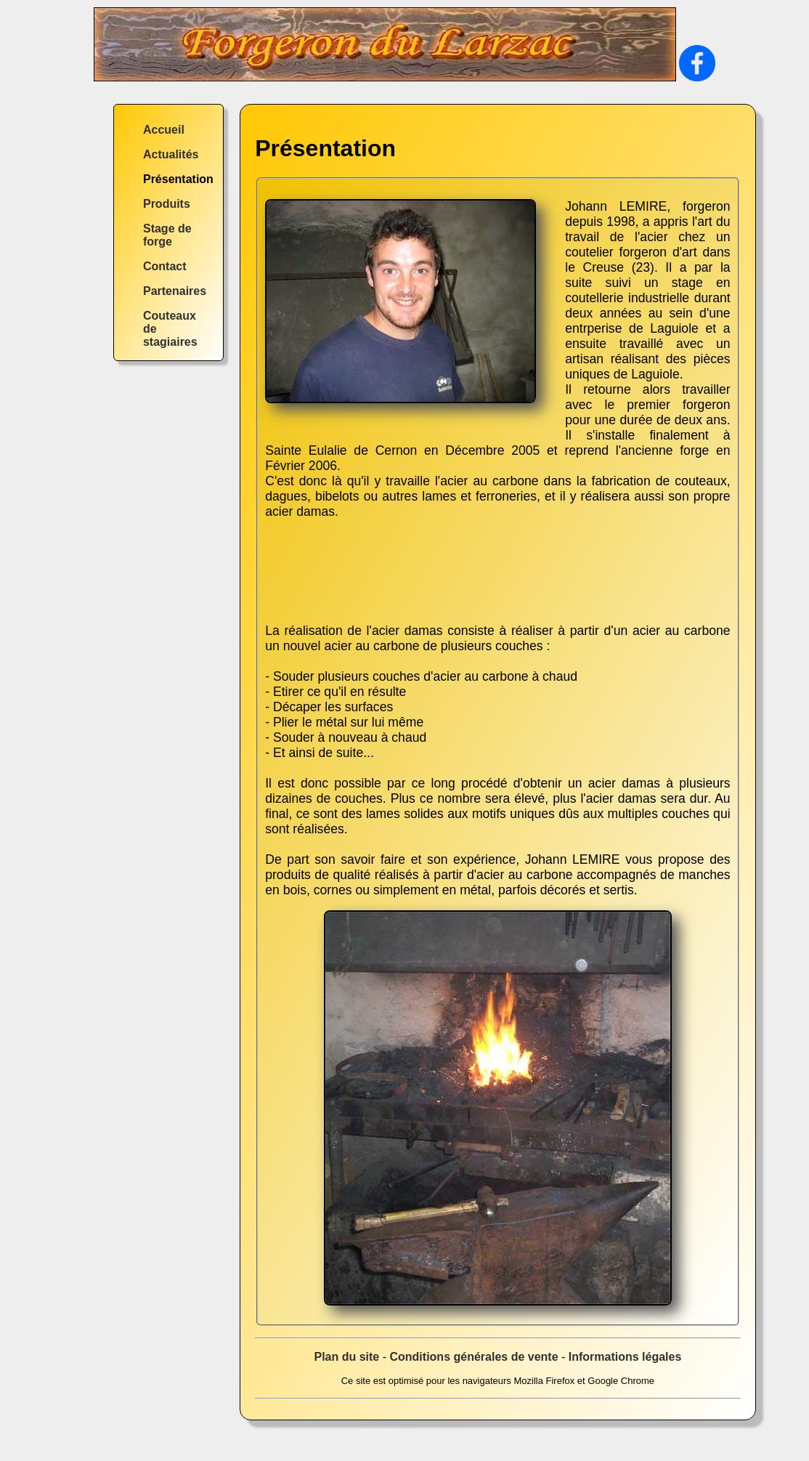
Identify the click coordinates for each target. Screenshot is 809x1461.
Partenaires (174, 291)
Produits (166, 204)
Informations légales (625, 1357)
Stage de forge (167, 235)
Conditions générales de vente (473, 1357)
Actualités (170, 154)
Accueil (163, 130)
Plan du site (346, 1357)
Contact (165, 266)
